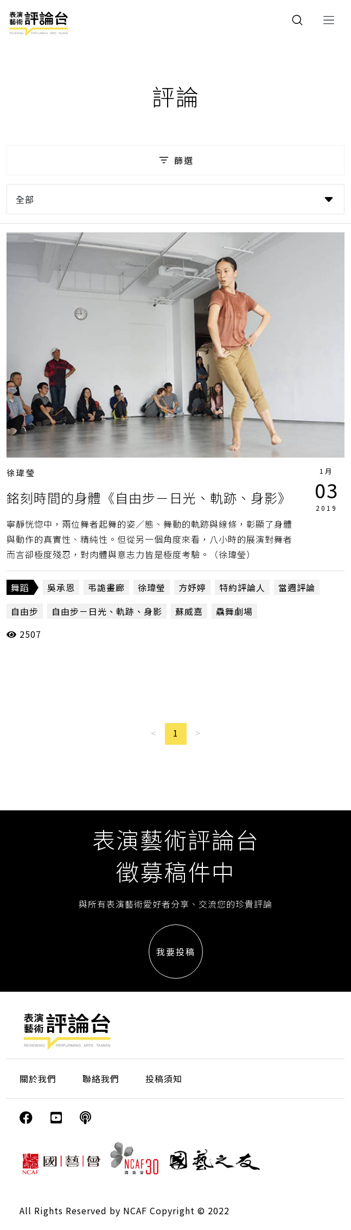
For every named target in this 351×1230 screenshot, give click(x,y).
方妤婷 (192, 587)
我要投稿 (175, 951)
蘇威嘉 (189, 611)
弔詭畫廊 (106, 587)
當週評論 (296, 587)
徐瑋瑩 (21, 472)
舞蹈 (20, 587)
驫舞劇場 (234, 611)
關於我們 (38, 1078)
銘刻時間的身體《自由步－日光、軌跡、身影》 (149, 497)
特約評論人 (242, 587)
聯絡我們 (100, 1078)
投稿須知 (163, 1078)
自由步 (25, 611)
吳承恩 (61, 587)
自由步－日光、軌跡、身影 (107, 611)
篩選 (175, 160)
